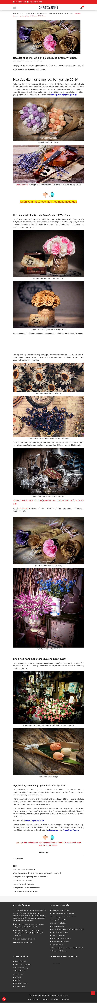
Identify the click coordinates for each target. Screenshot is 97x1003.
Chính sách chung (21, 983)
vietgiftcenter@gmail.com (24, 942)
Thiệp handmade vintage (60, 932)
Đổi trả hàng (19, 974)
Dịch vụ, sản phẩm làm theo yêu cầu (25, 891)
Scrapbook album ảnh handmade (63, 913)
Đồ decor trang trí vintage (60, 941)
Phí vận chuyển (20, 986)
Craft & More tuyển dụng (23, 964)
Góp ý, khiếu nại (20, 970)
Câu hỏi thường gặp (21, 967)
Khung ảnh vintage (58, 935)
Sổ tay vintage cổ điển (59, 919)
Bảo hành (18, 977)
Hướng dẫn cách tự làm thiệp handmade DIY (28, 887)
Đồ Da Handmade (58, 926)
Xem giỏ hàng (64, 999)
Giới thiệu (45, 999)
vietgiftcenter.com (33, 999)
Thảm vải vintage (57, 944)
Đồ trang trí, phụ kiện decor (22, 880)
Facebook (56, 963)
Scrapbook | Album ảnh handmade (24, 869)
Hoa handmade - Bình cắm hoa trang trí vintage (68, 929)
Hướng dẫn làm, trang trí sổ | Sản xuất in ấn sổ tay (30, 876)
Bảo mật (17, 980)
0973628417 (22, 2)
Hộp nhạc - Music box (59, 951)
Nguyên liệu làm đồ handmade (23, 884)
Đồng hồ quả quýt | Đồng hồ (61, 938)
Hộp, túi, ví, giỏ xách (59, 923)
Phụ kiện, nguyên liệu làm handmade (64, 916)
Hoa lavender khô (22, 184)
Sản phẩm (54, 999)
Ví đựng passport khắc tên (60, 910)
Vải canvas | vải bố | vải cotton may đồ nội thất (67, 948)
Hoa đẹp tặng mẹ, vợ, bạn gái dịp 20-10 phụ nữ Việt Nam (45, 57)
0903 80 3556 (37, 2)
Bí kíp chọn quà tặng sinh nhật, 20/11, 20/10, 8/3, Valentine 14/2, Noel (37, 873)
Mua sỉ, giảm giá (20, 961)
